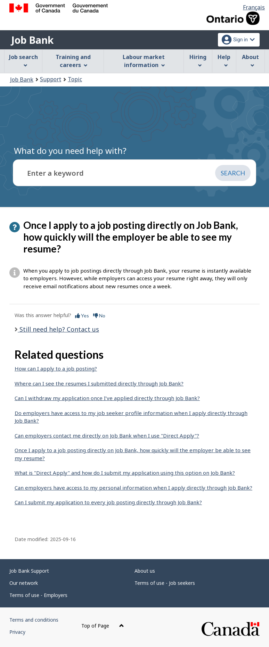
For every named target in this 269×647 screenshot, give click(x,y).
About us (144, 570)
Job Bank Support (29, 570)
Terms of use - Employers (38, 595)
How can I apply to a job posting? (56, 368)
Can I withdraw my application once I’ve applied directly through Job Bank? (107, 398)
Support (50, 79)
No (99, 315)
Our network (23, 583)
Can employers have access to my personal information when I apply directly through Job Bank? (133, 487)
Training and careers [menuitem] (73, 61)
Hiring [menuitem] (197, 60)
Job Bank (32, 40)
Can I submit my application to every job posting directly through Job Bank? (108, 502)
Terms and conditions (33, 619)
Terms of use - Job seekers (164, 583)
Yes (82, 315)
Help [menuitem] (224, 60)
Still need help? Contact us (58, 329)
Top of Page (102, 625)
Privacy (17, 632)
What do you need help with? (70, 150)
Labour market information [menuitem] (144, 61)
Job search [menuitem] (23, 60)
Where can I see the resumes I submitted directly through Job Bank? (99, 383)
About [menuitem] (250, 60)
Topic (75, 79)
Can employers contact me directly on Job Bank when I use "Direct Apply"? (107, 435)
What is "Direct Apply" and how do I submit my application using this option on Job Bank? (125, 472)
